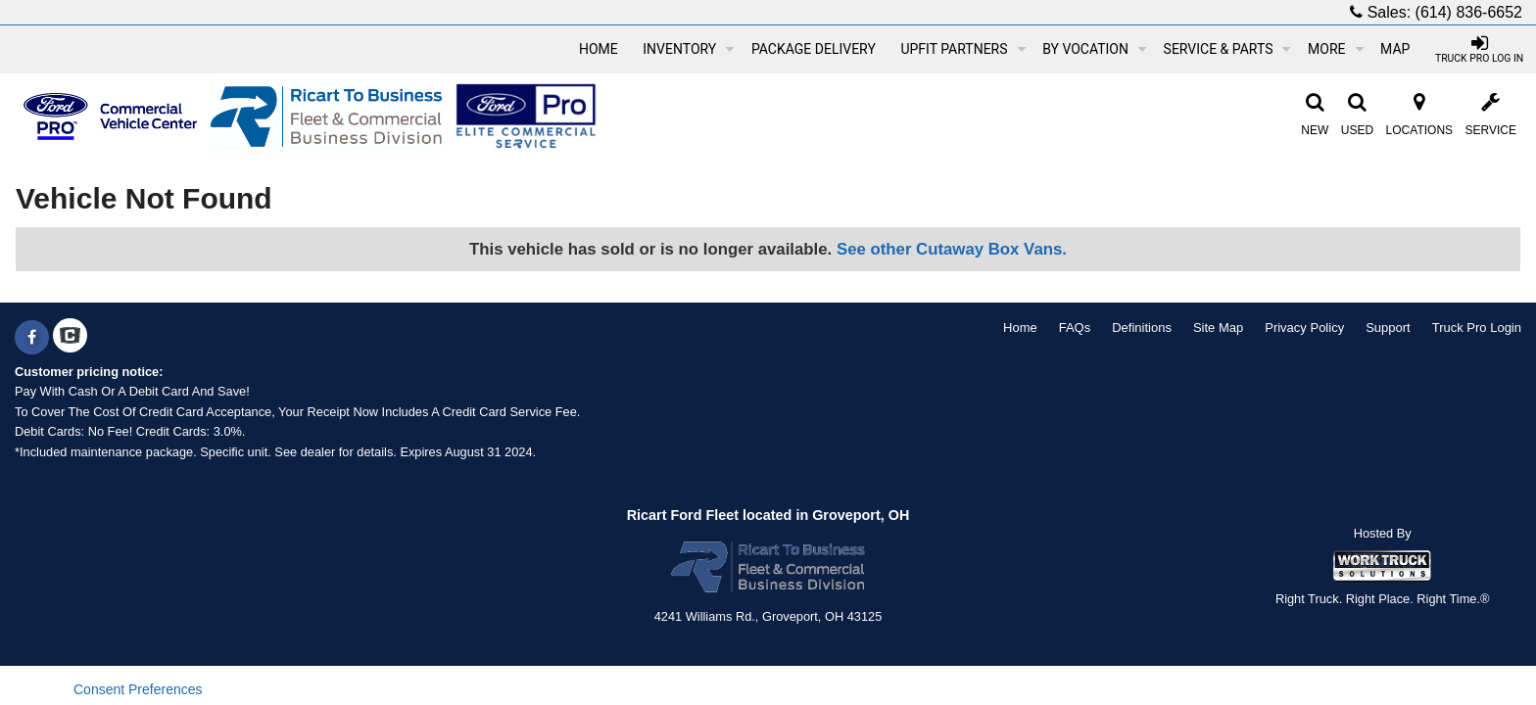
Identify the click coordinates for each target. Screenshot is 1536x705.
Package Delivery (813, 49)
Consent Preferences (138, 689)
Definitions (1142, 327)
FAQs (1075, 327)
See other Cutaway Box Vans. (952, 249)
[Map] (1395, 48)
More (1335, 49)
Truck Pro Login (1476, 327)
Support (1388, 327)
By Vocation (1094, 49)
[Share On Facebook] (32, 338)
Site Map (1218, 327)
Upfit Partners (962, 49)
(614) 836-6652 (1469, 12)
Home (598, 49)
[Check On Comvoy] (70, 338)
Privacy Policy (1304, 327)
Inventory (688, 49)
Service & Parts (1227, 49)
